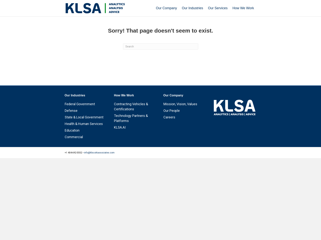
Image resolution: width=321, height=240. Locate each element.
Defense (71, 127)
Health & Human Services (84, 140)
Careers (169, 134)
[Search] (160, 63)
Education (72, 147)
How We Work (243, 8)
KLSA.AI (120, 144)
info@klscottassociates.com (99, 169)
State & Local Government (84, 134)
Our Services (218, 8)
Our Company (166, 8)
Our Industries (192, 8)
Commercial (74, 153)
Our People (171, 127)
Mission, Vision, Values (180, 121)
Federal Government (80, 121)
